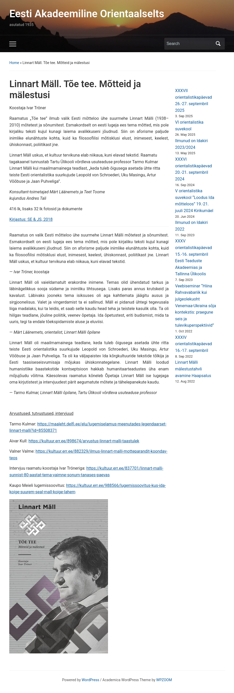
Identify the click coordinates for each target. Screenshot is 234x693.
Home (14, 63)
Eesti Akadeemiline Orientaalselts (86, 14)
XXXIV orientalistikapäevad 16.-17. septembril (193, 344)
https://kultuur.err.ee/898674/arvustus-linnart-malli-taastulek (84, 441)
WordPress (90, 680)
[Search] (189, 43)
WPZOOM (164, 680)
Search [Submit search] (218, 44)
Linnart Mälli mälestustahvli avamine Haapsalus (193, 369)
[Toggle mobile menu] (12, 44)
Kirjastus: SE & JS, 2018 (30, 219)
